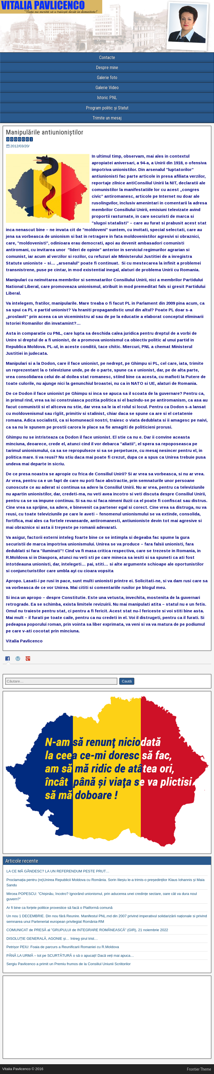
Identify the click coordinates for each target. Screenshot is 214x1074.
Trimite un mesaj (107, 118)
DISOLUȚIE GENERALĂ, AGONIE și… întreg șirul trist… (52, 938)
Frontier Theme (199, 1069)
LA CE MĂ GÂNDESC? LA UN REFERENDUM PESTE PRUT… (58, 871)
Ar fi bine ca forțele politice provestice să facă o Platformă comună (59, 908)
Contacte (107, 57)
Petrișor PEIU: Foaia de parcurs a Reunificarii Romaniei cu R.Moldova (62, 947)
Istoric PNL (107, 97)
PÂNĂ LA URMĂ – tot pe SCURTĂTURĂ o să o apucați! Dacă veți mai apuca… (70, 955)
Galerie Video (107, 87)
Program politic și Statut (107, 108)
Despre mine (107, 67)
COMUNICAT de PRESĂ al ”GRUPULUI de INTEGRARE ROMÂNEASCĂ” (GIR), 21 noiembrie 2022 (87, 930)
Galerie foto (107, 77)
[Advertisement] (107, 1017)
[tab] (8, 659)
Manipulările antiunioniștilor (44, 132)
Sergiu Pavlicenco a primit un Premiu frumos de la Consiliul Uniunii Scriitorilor (68, 964)
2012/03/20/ (20, 146)
